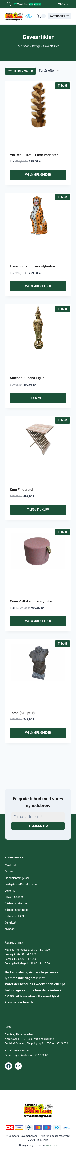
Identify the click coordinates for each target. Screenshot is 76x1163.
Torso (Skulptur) (22, 713)
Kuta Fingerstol (21, 489)
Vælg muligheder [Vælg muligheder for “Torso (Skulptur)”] (38, 732)
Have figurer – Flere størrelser (33, 266)
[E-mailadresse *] (38, 817)
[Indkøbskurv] (41, 16)
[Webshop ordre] (49, 70)
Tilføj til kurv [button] (38, 509)
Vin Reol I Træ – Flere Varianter (34, 155)
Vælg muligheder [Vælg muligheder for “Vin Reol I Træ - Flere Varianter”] (38, 174)
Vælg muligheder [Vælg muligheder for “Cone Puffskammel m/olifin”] (38, 621)
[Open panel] (20, 71)
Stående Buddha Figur (27, 378)
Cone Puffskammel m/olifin (31, 601)
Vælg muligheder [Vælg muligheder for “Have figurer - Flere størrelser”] (38, 286)
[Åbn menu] (63, 4)
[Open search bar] (9, 4)
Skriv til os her (21, 1050)
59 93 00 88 (41, 1055)
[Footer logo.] (38, 1110)
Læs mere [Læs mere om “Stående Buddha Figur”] (38, 398)
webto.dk (51, 1145)
